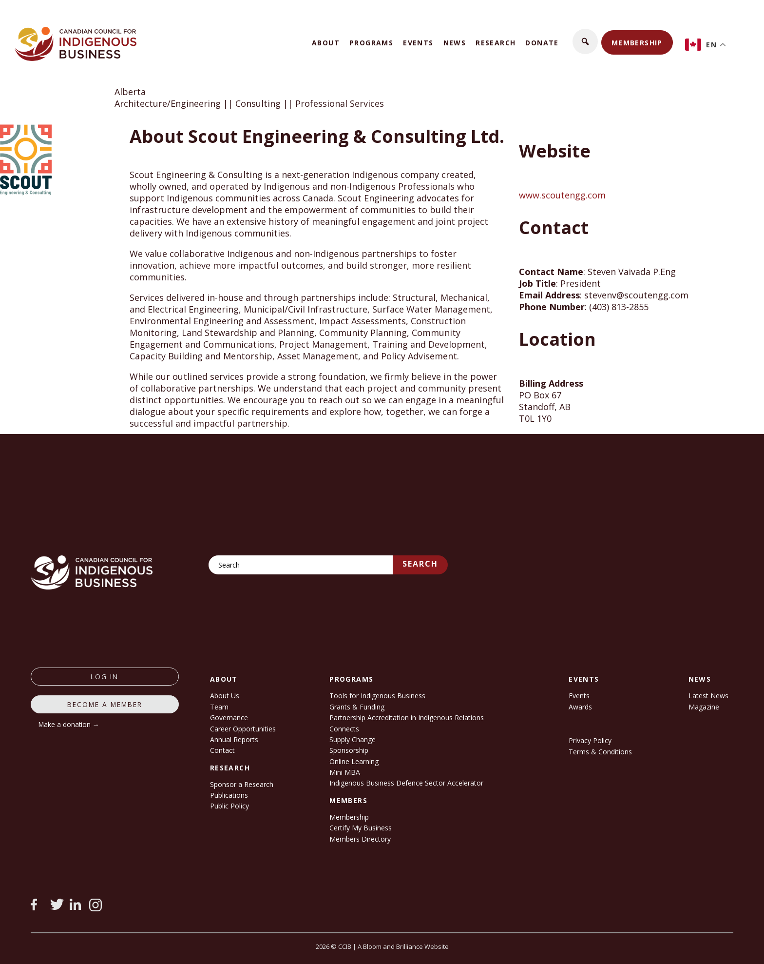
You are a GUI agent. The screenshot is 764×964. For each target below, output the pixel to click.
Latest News (708, 695)
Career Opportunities (243, 728)
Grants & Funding (356, 706)
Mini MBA (344, 772)
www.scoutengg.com (562, 195)
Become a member (104, 704)
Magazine (703, 706)
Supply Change (352, 739)
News (454, 42)
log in (104, 676)
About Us (224, 695)
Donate (541, 42)
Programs (371, 42)
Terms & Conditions (600, 751)
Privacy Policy (590, 740)
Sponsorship (348, 750)
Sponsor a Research (241, 784)
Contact (222, 750)
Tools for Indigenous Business (377, 695)
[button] (585, 41)
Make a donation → (68, 724)
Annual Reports (234, 739)
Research (496, 42)
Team (219, 706)
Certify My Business (360, 827)
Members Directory (360, 839)
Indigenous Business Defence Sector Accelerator (406, 782)
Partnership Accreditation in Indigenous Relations (406, 717)
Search (420, 563)
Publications (229, 795)
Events (418, 42)
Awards (580, 706)
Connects (344, 728)
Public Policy (229, 805)
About (326, 42)
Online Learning (354, 761)
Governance (229, 717)
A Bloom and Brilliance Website (403, 946)
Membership (637, 42)
